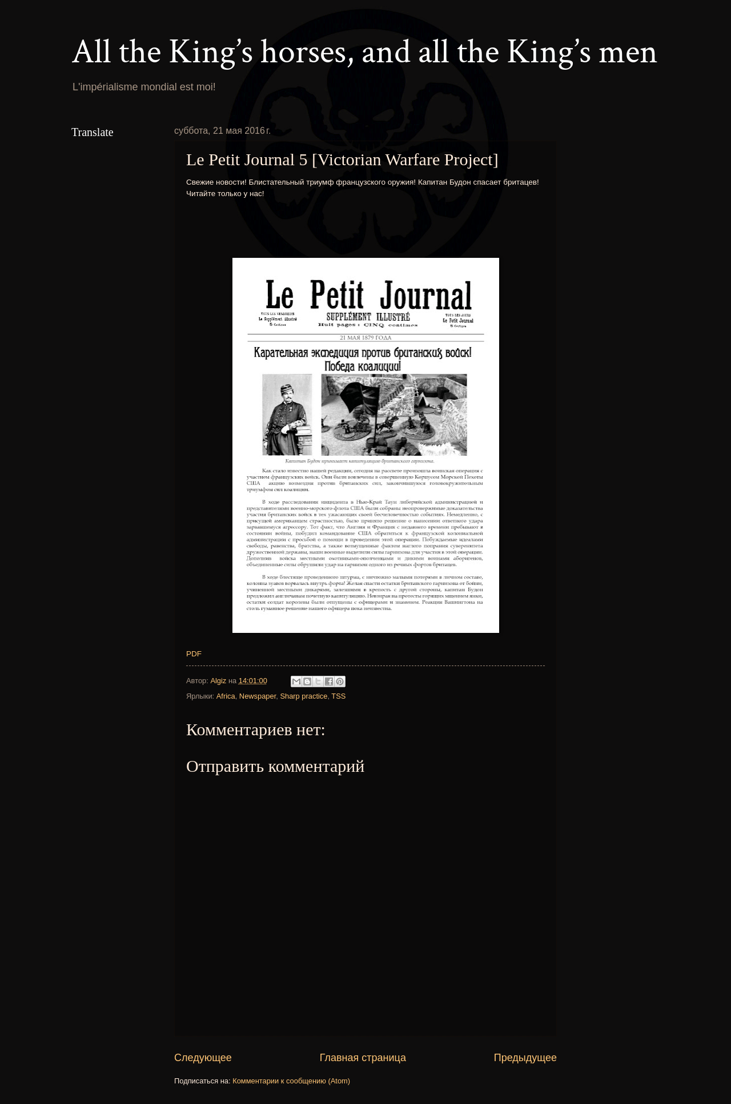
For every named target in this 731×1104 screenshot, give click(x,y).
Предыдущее (525, 1057)
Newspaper (257, 696)
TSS (338, 696)
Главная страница (363, 1057)
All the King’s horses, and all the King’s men (364, 52)
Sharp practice (303, 696)
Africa (225, 696)
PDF (194, 653)
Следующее (203, 1057)
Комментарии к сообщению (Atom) (291, 1081)
